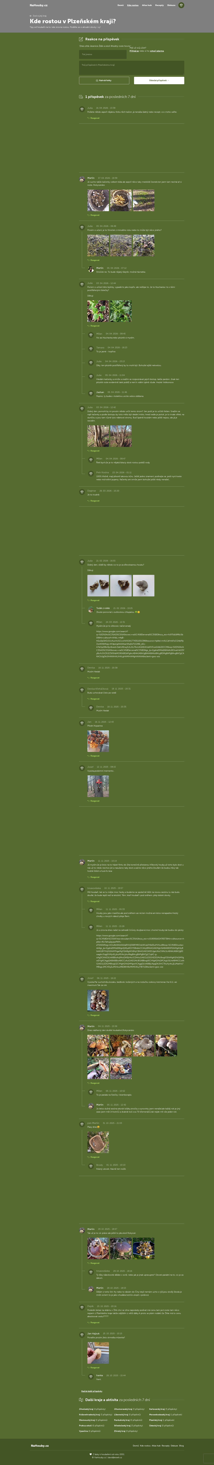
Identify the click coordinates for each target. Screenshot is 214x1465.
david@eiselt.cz (115, 1457)
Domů (121, 5)
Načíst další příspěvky (91, 1391)
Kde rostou (133, 5)
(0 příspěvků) (127, 1414)
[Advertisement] (52, 80)
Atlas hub (147, 5)
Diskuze (171, 5)
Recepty (159, 5)
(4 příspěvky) (92, 1409)
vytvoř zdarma (157, 51)
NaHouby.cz (39, 5)
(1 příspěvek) (165, 1414)
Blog (181, 1445)
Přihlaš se (134, 51)
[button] (104, 80)
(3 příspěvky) (129, 1409)
